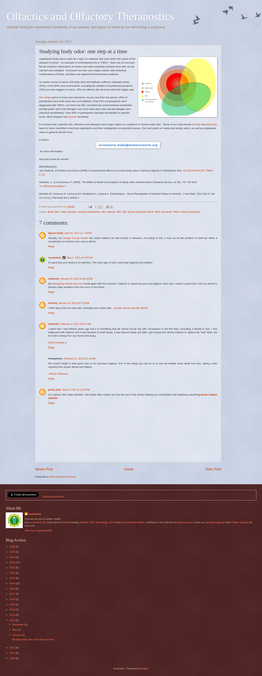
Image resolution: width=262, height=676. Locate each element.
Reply (51, 246)
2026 (12, 546)
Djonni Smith (55, 233)
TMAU (176, 211)
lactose (73, 116)
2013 (12, 614)
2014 (12, 609)
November (18, 624)
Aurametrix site (37, 522)
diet (104, 211)
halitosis (111, 211)
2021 (12, 572)
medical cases (185, 522)
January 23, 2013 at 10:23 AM (76, 278)
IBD (119, 211)
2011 (12, 647)
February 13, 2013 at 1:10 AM (79, 358)
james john (54, 389)
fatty (198, 124)
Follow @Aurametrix (53, 496)
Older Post (213, 469)
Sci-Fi (112, 522)
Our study (44, 97)
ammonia (211, 124)
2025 (12, 551)
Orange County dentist (75, 238)
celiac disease (68, 211)
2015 (12, 604)
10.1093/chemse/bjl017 (52, 186)
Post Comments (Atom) (63, 476)
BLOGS (64, 522)
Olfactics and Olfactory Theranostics (90, 16)
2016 (12, 599)
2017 (12, 593)
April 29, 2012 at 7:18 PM (78, 233)
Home (128, 469)
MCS (150, 211)
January (17, 635)
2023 (12, 562)
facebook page (213, 522)
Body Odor (53, 211)
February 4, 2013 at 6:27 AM (75, 324)
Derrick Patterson (58, 373)
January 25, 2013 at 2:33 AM (73, 303)
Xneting (52, 303)
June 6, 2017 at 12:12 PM (76, 389)
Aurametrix (54, 257)
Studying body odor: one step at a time (33, 639)
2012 (12, 620)
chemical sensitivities (88, 211)
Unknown (53, 278)
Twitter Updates (240, 522)
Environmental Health (132, 522)
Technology (101, 522)
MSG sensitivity (163, 211)
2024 (12, 557)
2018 (12, 588)
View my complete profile (38, 530)
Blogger (144, 668)
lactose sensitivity (137, 211)
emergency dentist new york (67, 283)
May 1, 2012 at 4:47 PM (79, 257)
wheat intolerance (190, 211)
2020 (12, 578)
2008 (12, 658)
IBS (124, 211)
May (15, 629)
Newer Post (44, 469)
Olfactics (84, 522)
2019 (12, 583)
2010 (12, 652)
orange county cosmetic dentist (131, 308)
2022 (12, 567)
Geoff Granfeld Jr (57, 342)
